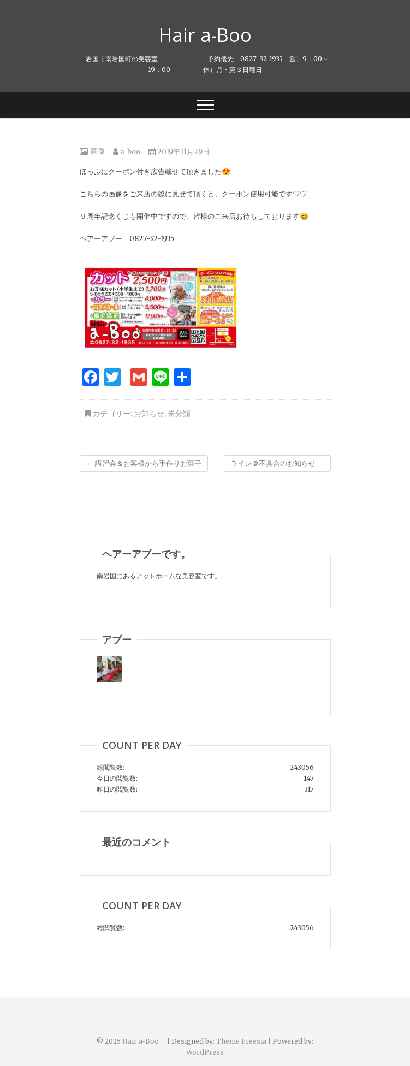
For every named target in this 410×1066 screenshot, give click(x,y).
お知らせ (149, 413)
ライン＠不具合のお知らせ (277, 463)
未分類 (179, 413)
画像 (98, 151)
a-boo (126, 152)
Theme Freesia (241, 1041)
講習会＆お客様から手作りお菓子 (143, 463)
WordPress (205, 1052)
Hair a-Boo (214, 34)
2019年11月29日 (179, 152)
